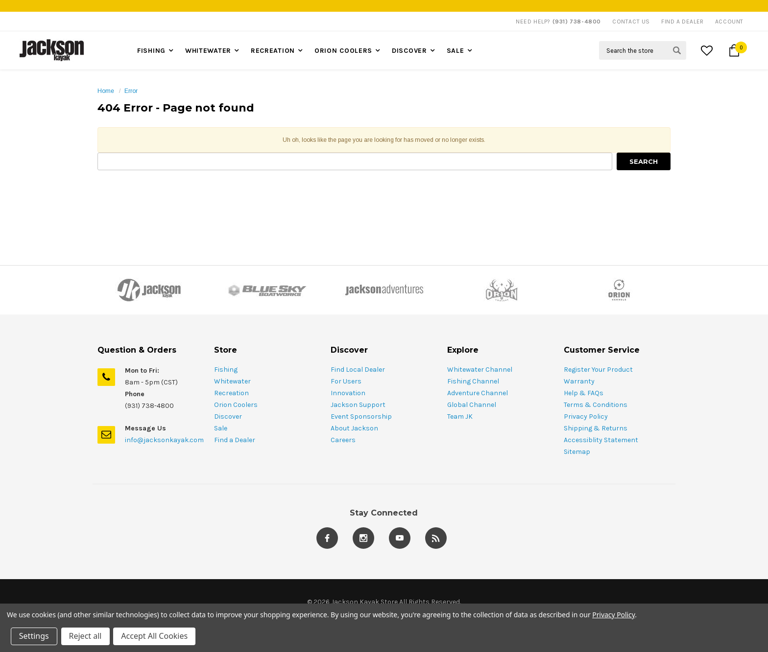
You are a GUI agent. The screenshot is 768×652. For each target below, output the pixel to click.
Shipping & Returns (595, 428)
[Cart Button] (734, 50)
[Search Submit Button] (677, 50)
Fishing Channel (473, 381)
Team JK (460, 416)
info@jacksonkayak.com (164, 440)
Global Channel (471, 405)
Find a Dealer (234, 440)
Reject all (85, 636)
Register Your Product (598, 369)
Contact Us (631, 21)
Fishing (151, 50)
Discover (409, 50)
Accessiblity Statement (601, 440)
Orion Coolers (343, 50)
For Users (346, 381)
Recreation (273, 50)
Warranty (579, 381)
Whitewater (208, 50)
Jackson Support (358, 405)
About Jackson (354, 428)
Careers (343, 440)
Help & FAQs (583, 393)
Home (105, 91)
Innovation (348, 393)
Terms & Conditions (595, 405)
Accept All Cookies (154, 636)
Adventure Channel (477, 393)
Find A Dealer (682, 21)
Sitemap (577, 452)
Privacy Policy (586, 416)
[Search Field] (642, 50)
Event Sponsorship (361, 416)
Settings (34, 636)
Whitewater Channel (479, 369)
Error (131, 91)
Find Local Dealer (358, 369)
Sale (455, 50)
